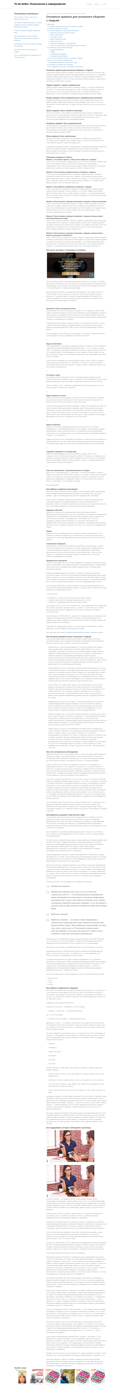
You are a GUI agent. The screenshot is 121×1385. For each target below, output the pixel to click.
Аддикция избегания (56, 50)
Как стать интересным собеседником (60, 60)
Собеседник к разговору (63, 1366)
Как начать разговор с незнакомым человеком (63, 30)
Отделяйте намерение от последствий (62, 43)
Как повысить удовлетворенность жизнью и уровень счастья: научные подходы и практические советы (28, 25)
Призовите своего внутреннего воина (62, 33)
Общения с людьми (60, 1359)
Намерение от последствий (84, 1361)
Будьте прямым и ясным (58, 39)
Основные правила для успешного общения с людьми (65, 26)
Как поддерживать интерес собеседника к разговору (65, 67)
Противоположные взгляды (91, 1359)
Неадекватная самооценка (59, 56)
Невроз (52, 52)
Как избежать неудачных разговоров (60, 47)
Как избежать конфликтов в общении (60, 64)
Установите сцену (56, 37)
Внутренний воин (69, 1361)
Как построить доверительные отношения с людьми (65, 58)
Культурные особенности (54, 1361)
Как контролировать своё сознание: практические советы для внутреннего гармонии (26, 38)
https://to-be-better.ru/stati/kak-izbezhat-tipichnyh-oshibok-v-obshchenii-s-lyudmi (78, 632)
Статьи (104, 4)
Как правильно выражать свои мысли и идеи (62, 62)
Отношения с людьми (74, 1359)
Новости (97, 4)
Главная (89, 4)
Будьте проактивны (56, 35)
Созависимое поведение (58, 54)
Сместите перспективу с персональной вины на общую (68, 45)
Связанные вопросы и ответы (58, 28)
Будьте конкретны (56, 41)
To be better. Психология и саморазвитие (40, 4)
